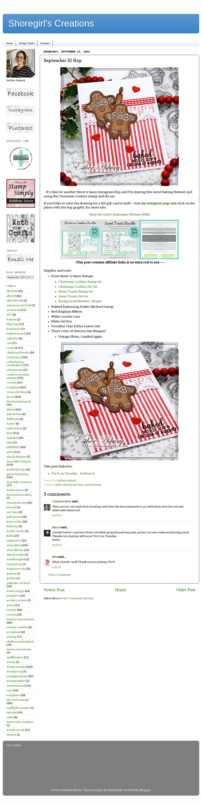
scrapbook (13, 632)
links (9, 535)
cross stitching (16, 392)
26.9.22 (57, 515)
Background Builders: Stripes (80, 301)
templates (13, 695)
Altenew (11, 291)
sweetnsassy (92, 484)
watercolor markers (19, 722)
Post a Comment (59, 574)
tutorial (11, 712)
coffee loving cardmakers (15, 363)
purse (10, 605)
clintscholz (115, 790)
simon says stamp (18, 649)
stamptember (15, 681)
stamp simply (15, 666)
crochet (11, 382)
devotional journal (18, 401)
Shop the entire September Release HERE (119, 214)
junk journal (14, 516)
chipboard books (17, 352)
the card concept (17, 700)
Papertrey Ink (15, 568)
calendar (12, 338)
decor (10, 397)
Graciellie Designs (18, 461)
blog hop (12, 324)
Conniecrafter (61, 501)
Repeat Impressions (20, 619)
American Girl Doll (18, 305)
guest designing (17, 474)
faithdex (12, 438)
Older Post (186, 590)
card (9, 343)
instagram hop (72, 484)
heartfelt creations (19, 482)
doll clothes (14, 414)
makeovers (13, 540)
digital (10, 409)
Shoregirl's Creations (51, 23)
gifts (9, 452)
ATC (9, 314)
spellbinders (14, 657)
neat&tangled (15, 559)
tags (9, 690)
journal (11, 507)
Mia (54, 557)
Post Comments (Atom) (77, 598)
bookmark (13, 329)
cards (57, 484)
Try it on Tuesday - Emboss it (73, 473)
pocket (11, 578)
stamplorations (17, 676)
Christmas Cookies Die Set (77, 286)
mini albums (15, 550)
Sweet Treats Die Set (73, 296)
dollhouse (12, 419)
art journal (13, 310)
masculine (13, 545)
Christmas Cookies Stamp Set (80, 281)
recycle (11, 614)
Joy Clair (12, 512)
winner (11, 734)
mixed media (15, 554)
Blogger (145, 790)
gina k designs (16, 456)
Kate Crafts (14, 521)
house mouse (15, 490)
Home (9, 43)
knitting (12, 526)
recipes (11, 609)
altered (11, 296)
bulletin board (15, 333)
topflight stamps (18, 708)
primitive (12, 595)
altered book (14, 300)
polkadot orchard (18, 583)
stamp (10, 662)
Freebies (45, 43)
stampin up (14, 671)
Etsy (9, 433)
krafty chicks (15, 531)
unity (10, 717)
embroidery (14, 428)
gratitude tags (16, 469)
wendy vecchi (15, 730)
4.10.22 (56, 567)
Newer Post (54, 590)
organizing (14, 564)
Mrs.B (56, 527)
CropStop (12, 387)
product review (16, 600)
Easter (10, 423)
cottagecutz (14, 370)
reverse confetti (17, 627)
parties (11, 573)
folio (9, 442)
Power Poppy (15, 591)
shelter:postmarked (19, 641)
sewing (11, 636)
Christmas (13, 357)
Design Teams (26, 43)
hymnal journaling (19, 494)
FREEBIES (13, 447)
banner (11, 319)
